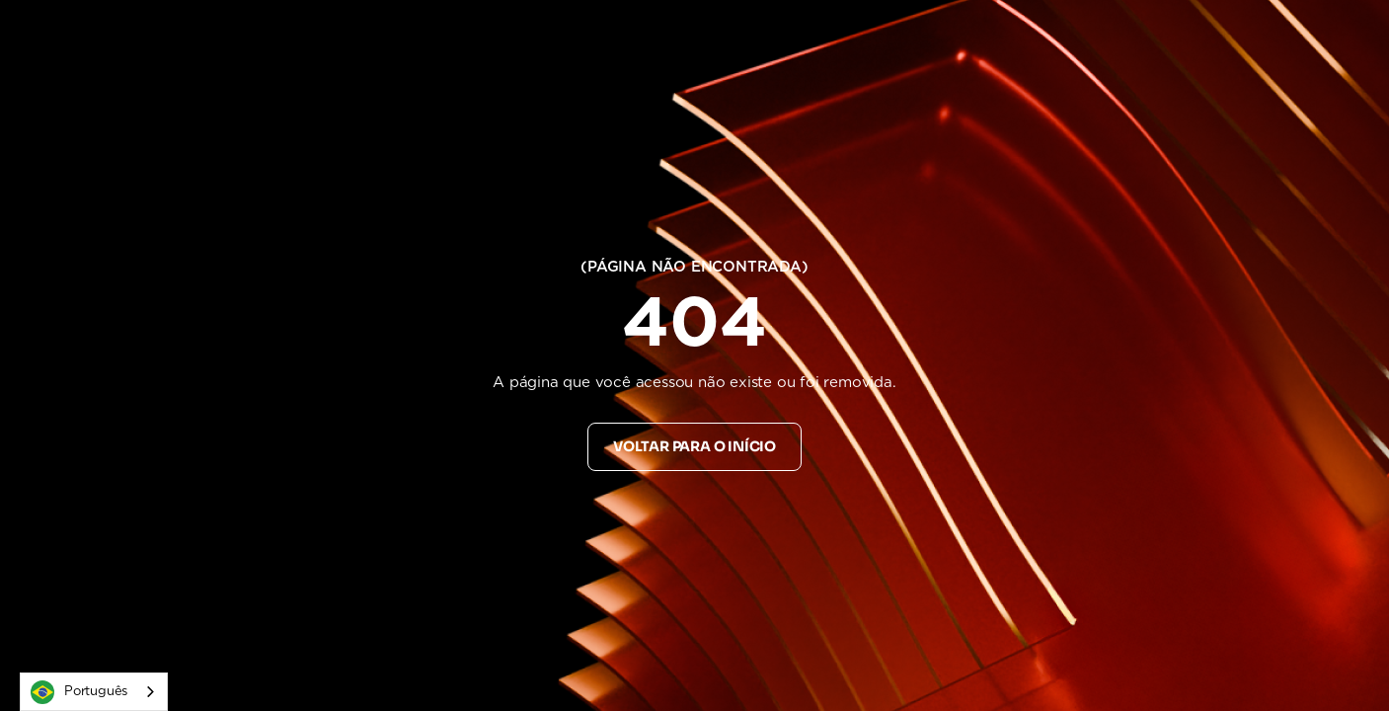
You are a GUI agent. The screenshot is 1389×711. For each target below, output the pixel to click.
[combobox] (94, 691)
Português (79, 692)
